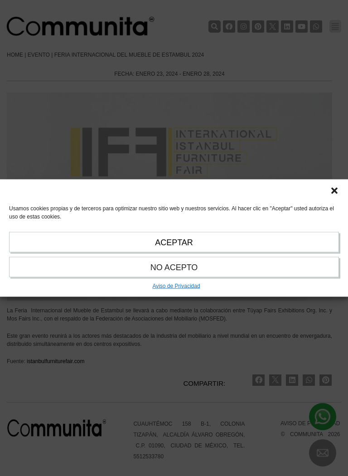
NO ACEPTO (174, 267)
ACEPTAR (174, 242)
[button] (334, 190)
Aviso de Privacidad (176, 286)
